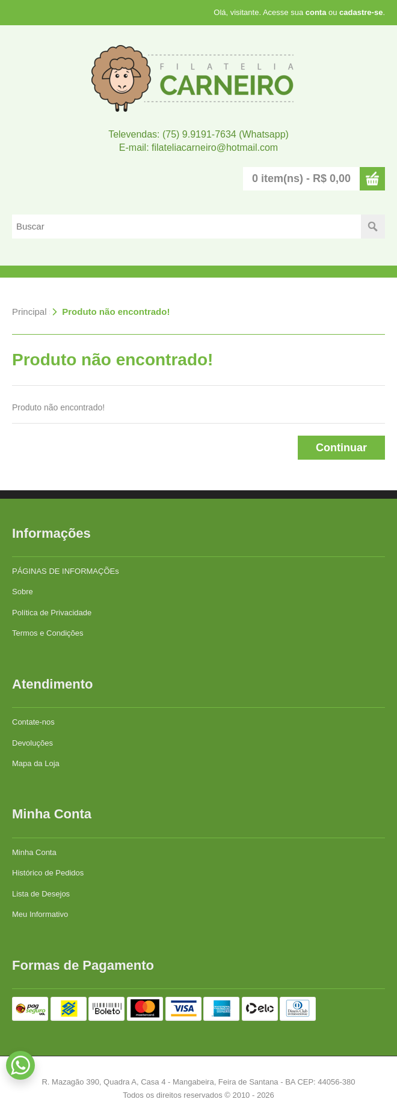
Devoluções (32, 742)
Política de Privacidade (51, 612)
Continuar (341, 448)
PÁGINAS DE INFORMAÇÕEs (65, 571)
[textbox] (186, 227)
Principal (29, 311)
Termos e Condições (48, 633)
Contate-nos (33, 721)
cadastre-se (361, 12)
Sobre (22, 591)
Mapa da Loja (36, 763)
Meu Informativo (40, 914)
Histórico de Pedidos (48, 872)
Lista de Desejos (41, 893)
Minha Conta (34, 852)
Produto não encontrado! (116, 311)
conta (316, 12)
